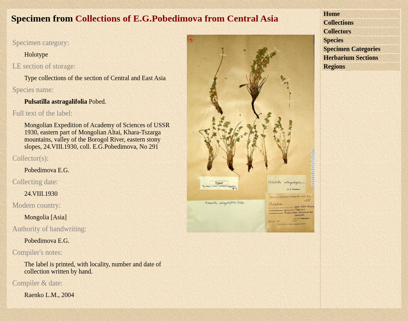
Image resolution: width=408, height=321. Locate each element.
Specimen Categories (352, 48)
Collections (339, 22)
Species (333, 40)
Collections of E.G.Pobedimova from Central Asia (177, 18)
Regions (334, 66)
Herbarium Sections (351, 57)
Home (332, 13)
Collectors (337, 31)
